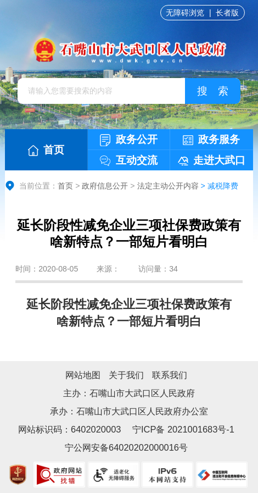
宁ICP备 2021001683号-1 (182, 429)
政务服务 (211, 139)
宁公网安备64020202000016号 (126, 447)
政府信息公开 (105, 185)
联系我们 (169, 375)
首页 (46, 150)
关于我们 (126, 375)
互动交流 (128, 160)
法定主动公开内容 (168, 185)
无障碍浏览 (185, 12)
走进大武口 (211, 160)
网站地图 (82, 375)
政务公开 (128, 140)
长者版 (227, 12)
